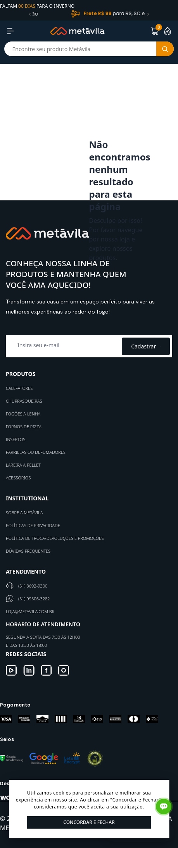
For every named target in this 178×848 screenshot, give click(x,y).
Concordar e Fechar (88, 822)
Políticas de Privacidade (33, 525)
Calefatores (19, 388)
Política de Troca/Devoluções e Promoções (55, 538)
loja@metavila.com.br (30, 611)
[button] (30, 14)
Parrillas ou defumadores (36, 452)
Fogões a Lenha (23, 414)
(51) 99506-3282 (34, 599)
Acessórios (18, 478)
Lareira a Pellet (23, 465)
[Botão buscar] (165, 48)
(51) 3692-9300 (32, 586)
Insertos (15, 439)
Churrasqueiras (24, 401)
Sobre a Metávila (24, 512)
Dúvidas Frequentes (28, 551)
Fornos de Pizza (23, 426)
